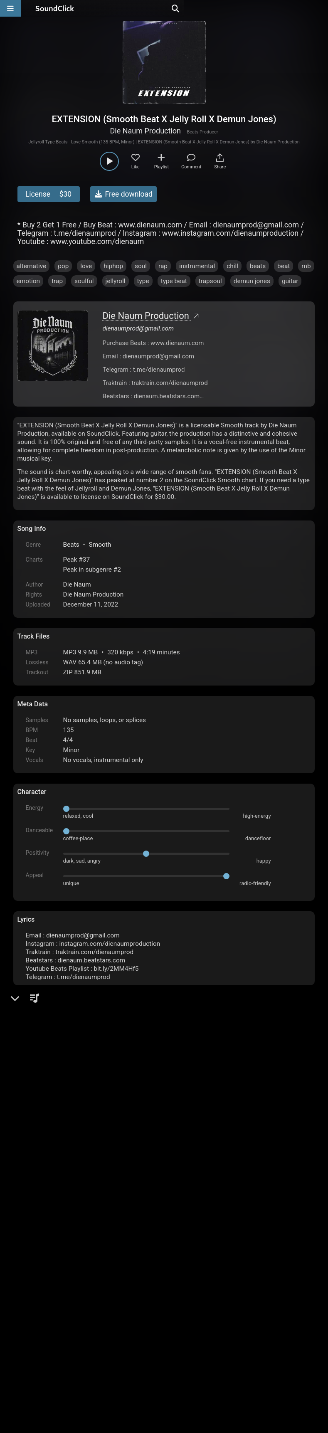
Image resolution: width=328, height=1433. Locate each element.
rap (163, 266)
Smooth (100, 544)
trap (57, 281)
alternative (32, 266)
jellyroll (116, 281)
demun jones (252, 281)
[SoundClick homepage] (54, 8)
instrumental (197, 266)
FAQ (52, 1338)
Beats (71, 544)
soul (141, 266)
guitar (290, 281)
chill (232, 266)
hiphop (113, 266)
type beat (174, 281)
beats (258, 266)
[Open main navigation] (10, 8)
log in (80, 1247)
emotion (28, 281)
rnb (306, 266)
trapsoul (210, 281)
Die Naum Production (145, 130)
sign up (49, 1247)
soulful (84, 281)
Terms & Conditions (93, 1338)
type (143, 281)
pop (63, 266)
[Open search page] (319, 8)
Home (30, 1338)
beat (283, 266)
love (86, 266)
